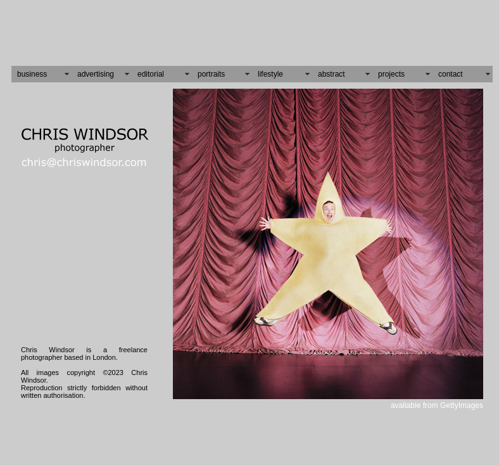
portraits (211, 74)
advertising (95, 74)
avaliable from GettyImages (437, 405)
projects (391, 74)
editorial (150, 74)
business (32, 74)
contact (450, 74)
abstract (331, 74)
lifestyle (270, 74)
